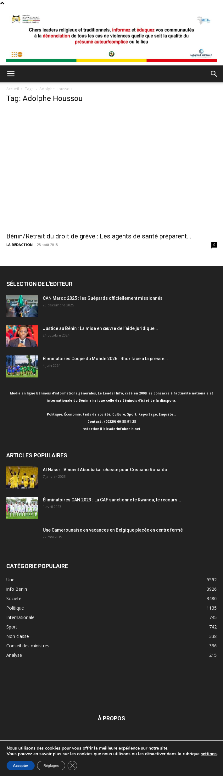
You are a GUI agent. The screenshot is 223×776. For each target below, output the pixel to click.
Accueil (12, 89)
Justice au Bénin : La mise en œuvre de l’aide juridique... (100, 328)
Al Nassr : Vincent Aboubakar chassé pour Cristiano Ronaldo (105, 469)
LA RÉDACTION (19, 244)
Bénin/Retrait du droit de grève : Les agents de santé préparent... (99, 236)
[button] (11, 73)
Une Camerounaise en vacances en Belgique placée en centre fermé (113, 530)
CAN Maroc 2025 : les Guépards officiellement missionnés (103, 298)
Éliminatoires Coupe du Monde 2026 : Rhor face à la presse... (105, 358)
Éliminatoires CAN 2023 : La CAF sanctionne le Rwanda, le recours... (112, 499)
